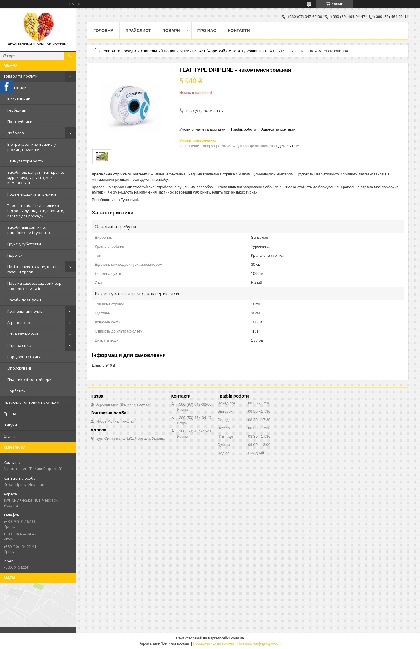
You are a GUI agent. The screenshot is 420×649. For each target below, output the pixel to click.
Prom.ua (237, 638)
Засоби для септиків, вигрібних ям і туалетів (28, 230)
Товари (171, 30)
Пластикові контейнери (29, 379)
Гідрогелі (15, 255)
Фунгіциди (17, 87)
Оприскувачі (19, 368)
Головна (103, 30)
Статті (9, 436)
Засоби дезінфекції (25, 299)
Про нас (11, 413)
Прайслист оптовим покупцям (31, 402)
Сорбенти (16, 390)
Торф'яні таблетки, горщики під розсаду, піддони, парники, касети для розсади (35, 211)
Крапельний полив (25, 311)
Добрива (15, 133)
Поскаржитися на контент (213, 643)
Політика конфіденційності (259, 643)
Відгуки (10, 425)
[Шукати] (70, 55)
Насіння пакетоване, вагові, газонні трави (33, 269)
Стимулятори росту (25, 160)
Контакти (239, 30)
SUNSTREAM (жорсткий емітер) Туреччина (220, 51)
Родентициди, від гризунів (32, 194)
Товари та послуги (21, 76)
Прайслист (137, 30)
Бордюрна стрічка (24, 356)
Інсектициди (18, 98)
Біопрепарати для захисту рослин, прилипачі (31, 147)
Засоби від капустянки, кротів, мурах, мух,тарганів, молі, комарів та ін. (35, 177)
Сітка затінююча (22, 334)
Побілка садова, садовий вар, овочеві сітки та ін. (34, 286)
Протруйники (19, 121)
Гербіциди (16, 110)
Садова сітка (19, 345)
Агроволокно (19, 322)
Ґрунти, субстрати (24, 244)
